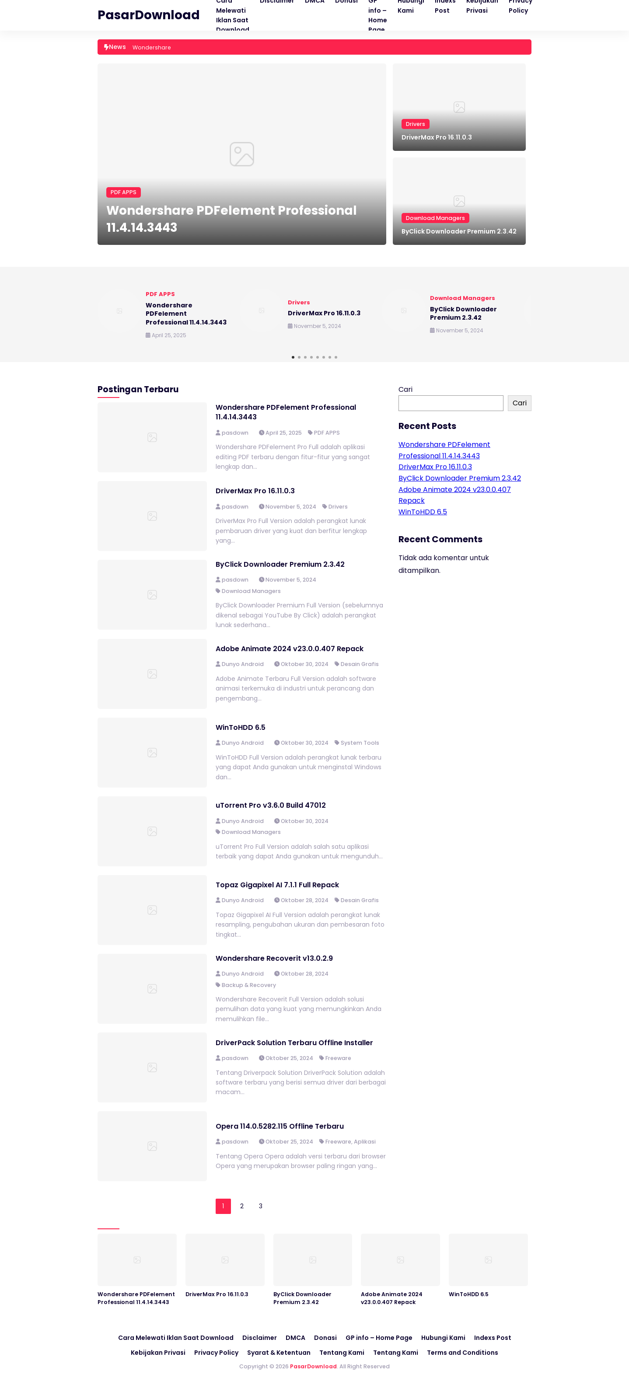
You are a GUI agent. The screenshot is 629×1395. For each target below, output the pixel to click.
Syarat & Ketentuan (279, 1352)
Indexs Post (492, 1337)
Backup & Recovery (249, 985)
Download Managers (435, 218)
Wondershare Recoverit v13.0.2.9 (274, 958)
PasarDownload (149, 15)
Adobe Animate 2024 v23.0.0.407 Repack (289, 649)
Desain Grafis (360, 664)
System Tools (360, 742)
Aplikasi (365, 1141)
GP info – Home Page (379, 1337)
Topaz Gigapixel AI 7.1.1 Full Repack (277, 885)
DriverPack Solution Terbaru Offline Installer (294, 1043)
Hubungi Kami (443, 1337)
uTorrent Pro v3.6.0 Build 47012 (271, 805)
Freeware (338, 1058)
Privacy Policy (216, 1352)
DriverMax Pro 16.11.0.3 (437, 137)
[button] (293, 357)
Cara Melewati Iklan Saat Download (176, 1337)
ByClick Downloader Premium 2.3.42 (459, 231)
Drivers (415, 124)
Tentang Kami (341, 1352)
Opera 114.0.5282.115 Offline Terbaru (280, 1126)
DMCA (295, 1337)
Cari (405, 389)
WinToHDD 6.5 (241, 727)
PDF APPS (123, 192)
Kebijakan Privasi (158, 1352)
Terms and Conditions (462, 1352)
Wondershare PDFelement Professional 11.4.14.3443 (231, 219)
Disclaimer (259, 1337)
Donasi (325, 1337)
